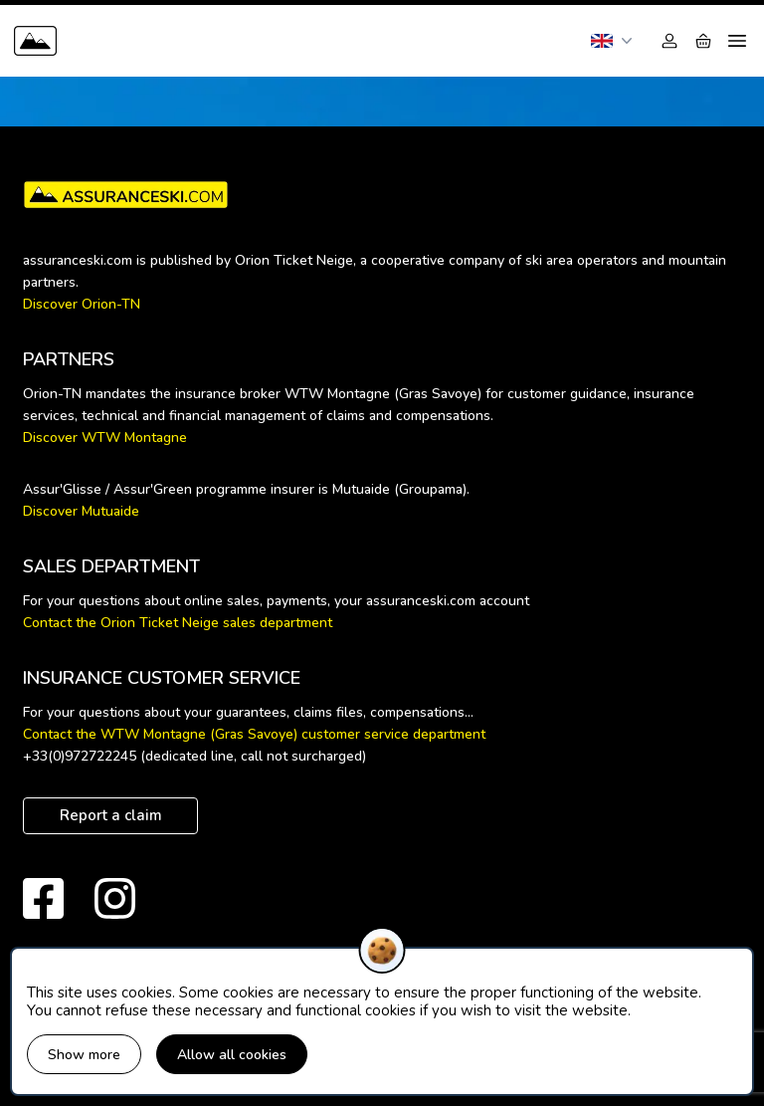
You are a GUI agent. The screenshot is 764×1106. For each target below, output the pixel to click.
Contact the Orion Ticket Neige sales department (177, 622)
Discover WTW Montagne (105, 437)
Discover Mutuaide (81, 511)
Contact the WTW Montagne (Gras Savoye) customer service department (254, 734)
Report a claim (111, 815)
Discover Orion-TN (81, 304)
